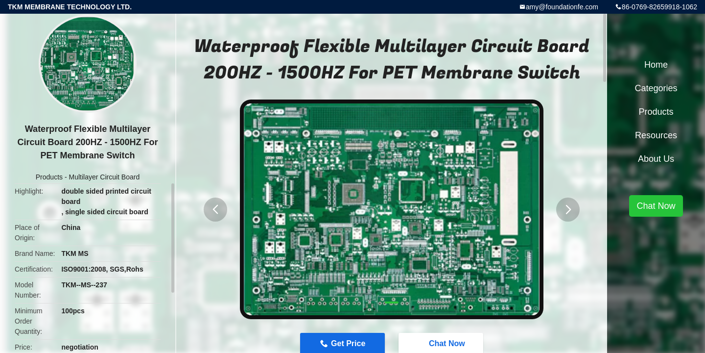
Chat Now (655, 206)
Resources (656, 135)
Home (656, 65)
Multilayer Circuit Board (104, 177)
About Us (656, 159)
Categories (655, 88)
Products (49, 177)
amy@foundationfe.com (562, 7)
